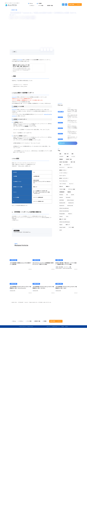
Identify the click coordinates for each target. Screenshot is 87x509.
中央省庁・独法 (69, 264)
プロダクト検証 (62, 294)
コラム (67, 321)
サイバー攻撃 (71, 332)
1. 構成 (15, 54)
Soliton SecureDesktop (64, 316)
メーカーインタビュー (63, 278)
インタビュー (21, 501)
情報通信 (61, 264)
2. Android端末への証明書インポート (21, 56)
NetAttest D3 (71, 308)
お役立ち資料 (71, 4)
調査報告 (69, 297)
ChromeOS (68, 302)
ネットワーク (61, 272)
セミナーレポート (62, 281)
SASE (60, 335)
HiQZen (61, 330)
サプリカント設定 (71, 294)
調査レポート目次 (62, 324)
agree (72, 507)
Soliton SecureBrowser (64, 313)
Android (61, 302)
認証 (60, 270)
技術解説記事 (61, 297)
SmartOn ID (61, 310)
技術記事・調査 (14, 10)
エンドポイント (67, 270)
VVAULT (61, 321)
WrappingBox (62, 319)
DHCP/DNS (61, 305)
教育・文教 (73, 267)
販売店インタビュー (63, 275)
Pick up (14, 501)
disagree (65, 507)
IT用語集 (44, 501)
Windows (61, 300)
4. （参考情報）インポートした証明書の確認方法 (23, 59)
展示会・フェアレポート (63, 283)
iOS (67, 300)
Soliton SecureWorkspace (64, 327)
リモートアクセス (62, 289)
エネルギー (61, 261)
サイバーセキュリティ (63, 286)
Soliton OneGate (70, 305)
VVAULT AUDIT (62, 332)
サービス (73, 261)
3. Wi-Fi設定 (16, 57)
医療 (72, 259)
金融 (60, 259)
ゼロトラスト (70, 272)
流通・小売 (66, 259)
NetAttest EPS (62, 308)
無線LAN (67, 291)
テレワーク (71, 289)
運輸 (67, 261)
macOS (72, 300)
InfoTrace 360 (70, 310)
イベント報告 (29, 501)
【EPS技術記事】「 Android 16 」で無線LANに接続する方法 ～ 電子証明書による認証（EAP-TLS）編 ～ (34, 482)
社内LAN (61, 291)
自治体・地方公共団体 (63, 267)
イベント (78, 4)
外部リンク (68, 330)
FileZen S (70, 319)
